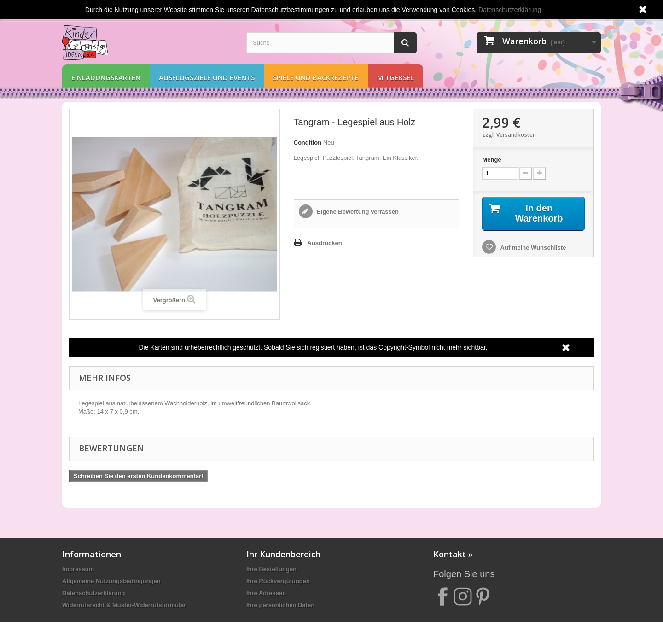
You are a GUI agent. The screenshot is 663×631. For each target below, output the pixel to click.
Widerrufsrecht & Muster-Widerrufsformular (124, 605)
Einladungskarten (105, 77)
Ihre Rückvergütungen (278, 581)
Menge (491, 159)
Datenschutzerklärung (93, 593)
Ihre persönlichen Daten (280, 605)
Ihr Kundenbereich (283, 554)
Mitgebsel (395, 77)
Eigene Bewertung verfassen (357, 211)
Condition (308, 142)
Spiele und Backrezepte (316, 77)
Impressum (78, 569)
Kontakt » (453, 554)
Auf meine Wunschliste (532, 247)
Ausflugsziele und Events (207, 77)
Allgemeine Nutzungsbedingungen (111, 581)
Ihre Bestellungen (271, 569)
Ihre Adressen (266, 593)
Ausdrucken (325, 243)
